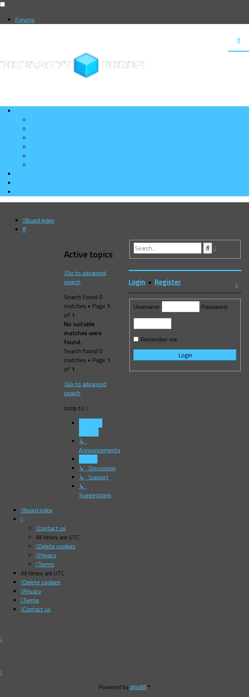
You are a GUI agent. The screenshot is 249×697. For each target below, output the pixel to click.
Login (137, 282)
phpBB (138, 686)
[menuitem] (55, 128)
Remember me (158, 339)
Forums (25, 19)
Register (168, 282)
